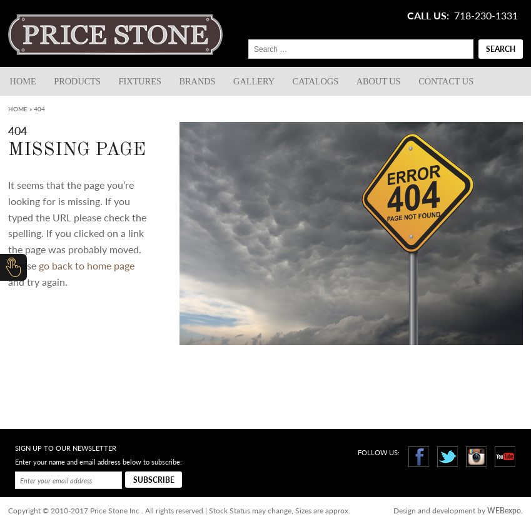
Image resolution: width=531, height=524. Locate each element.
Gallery (254, 81)
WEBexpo (504, 510)
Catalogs (316, 81)
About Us (379, 81)
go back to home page (86, 265)
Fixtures (140, 81)
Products (77, 81)
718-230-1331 (486, 15)
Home (23, 81)
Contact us (445, 81)
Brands (198, 81)
